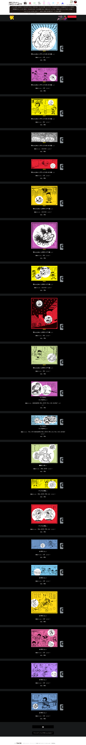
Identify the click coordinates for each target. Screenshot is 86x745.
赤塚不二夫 (58, 4)
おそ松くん (21, 7)
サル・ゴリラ (43, 403)
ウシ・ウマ (31, 431)
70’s (45, 214)
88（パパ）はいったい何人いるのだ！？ (32, 11)
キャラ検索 (49, 4)
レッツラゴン (49, 7)
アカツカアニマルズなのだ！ (22, 13)
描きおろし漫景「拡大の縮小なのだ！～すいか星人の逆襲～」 (51, 11)
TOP (10, 13)
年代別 (72, 19)
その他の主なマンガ (64, 7)
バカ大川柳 (35, 4)
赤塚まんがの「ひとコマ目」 (50, 9)
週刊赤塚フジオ (16, 9)
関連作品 (62, 4)
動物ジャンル (72, 16)
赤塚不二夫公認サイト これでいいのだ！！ (15, 3)
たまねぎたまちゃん (56, 7)
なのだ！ (25, 4)
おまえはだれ (36, 403)
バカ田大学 (30, 4)
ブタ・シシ (51, 431)
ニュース (53, 4)
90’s (45, 60)
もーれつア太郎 (42, 7)
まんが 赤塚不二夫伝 (40, 9)
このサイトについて (25, 743)
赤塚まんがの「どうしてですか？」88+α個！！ (65, 9)
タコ (44, 371)
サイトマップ (32, 743)
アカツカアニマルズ (31, 9)
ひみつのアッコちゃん (28, 7)
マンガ (44, 4)
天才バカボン (35, 7)
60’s (45, 557)
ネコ (44, 122)
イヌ (44, 57)
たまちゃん (39, 4)
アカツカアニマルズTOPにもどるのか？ (43, 733)
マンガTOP (15, 7)
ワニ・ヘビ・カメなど (52, 403)
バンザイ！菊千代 (23, 9)
